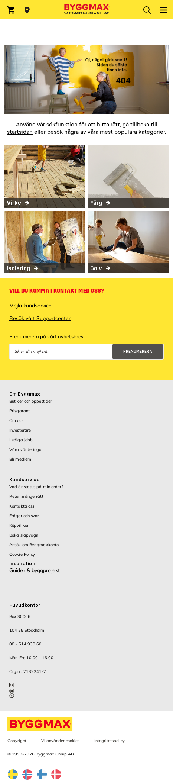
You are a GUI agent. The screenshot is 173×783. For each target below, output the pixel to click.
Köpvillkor (19, 525)
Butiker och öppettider (30, 401)
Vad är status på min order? (36, 486)
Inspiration (22, 564)
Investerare (20, 430)
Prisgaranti (20, 410)
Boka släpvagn (23, 535)
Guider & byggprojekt (34, 570)
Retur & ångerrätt (26, 496)
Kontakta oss (21, 506)
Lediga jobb (21, 439)
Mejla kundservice (30, 305)
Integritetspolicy (109, 740)
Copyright (16, 740)
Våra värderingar (26, 449)
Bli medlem (20, 459)
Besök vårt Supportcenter (40, 318)
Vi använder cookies (60, 740)
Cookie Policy (22, 554)
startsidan (20, 132)
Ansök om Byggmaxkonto (34, 544)
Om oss (16, 420)
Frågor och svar (24, 515)
